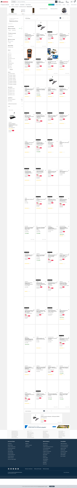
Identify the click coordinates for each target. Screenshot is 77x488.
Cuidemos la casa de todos (47, 460)
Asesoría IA (51, 4)
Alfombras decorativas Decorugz (15, 442)
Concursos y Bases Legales (12, 468)
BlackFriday (45, 473)
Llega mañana (14, 30)
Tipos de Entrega (28, 4)
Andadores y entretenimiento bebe (30, 442)
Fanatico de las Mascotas (64, 454)
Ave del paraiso (44, 441)
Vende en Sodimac (74, 4)
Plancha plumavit (45, 442)
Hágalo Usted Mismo (64, 452)
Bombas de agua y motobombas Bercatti (62, 445)
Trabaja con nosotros (46, 462)
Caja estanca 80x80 (29, 445)
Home (10, 6)
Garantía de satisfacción (11, 457)
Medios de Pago (10, 454)
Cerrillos (9, 42)
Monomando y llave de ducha (46, 444)
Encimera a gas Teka (61, 441)
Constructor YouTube (64, 460)
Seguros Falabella (63, 462)
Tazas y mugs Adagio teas (14, 445)
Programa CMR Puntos (11, 463)
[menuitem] (58, 4)
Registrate (27, 452)
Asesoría (12, 4)
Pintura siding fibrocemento (30, 441)
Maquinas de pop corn (29, 440)
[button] (36, 1)
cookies (46, 486)
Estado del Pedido (10, 462)
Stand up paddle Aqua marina (46, 445)
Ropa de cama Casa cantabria (15, 441)
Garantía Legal (10, 459)
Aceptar (52, 486)
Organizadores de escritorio (22, 6)
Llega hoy (9, 30)
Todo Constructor (45, 459)
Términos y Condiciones (29, 478)
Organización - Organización (14, 6)
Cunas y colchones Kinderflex (15, 444)
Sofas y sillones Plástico (45, 440)
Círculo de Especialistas (46, 457)
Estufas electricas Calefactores (62, 444)
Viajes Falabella (63, 463)
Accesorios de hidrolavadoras (62, 442)
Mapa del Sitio (45, 463)
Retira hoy (10, 36)
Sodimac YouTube (63, 457)
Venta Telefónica (45, 468)
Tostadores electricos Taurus (30, 444)
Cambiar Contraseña (28, 454)
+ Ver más (11, 69)
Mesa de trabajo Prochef (61, 443)
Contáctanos (10, 452)
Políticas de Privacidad (37, 478)
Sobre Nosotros (45, 452)
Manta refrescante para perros (15, 443)
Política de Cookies (46, 478)
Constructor (17, 4)
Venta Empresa (45, 454)
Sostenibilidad (22, 4)
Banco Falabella (63, 465)
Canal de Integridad (11, 465)
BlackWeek (44, 471)
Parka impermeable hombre (46, 443)
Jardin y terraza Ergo (61, 440)
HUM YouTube (63, 459)
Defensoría (44, 465)
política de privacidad (41, 486)
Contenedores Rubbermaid (15, 440)
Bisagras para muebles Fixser (30, 443)
